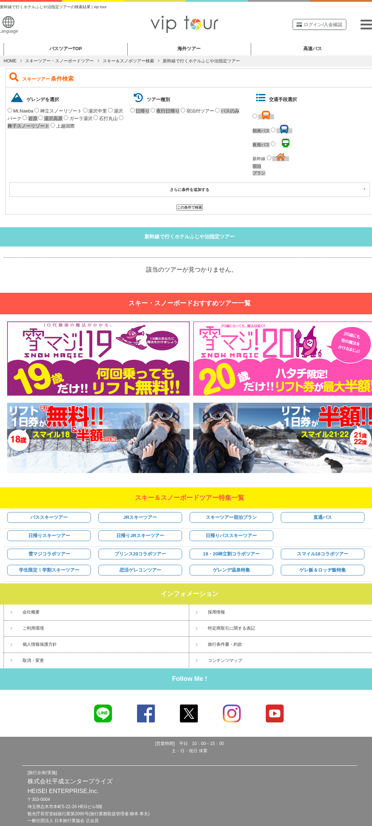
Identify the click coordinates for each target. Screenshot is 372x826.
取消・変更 (33, 660)
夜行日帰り (168, 111)
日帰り (143, 111)
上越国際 (65, 126)
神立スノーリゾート (61, 111)
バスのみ (230, 111)
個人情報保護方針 (40, 644)
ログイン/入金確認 (319, 24)
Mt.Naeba (23, 111)
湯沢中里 (97, 111)
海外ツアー (189, 48)
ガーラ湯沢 (81, 118)
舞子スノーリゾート (28, 126)
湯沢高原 (53, 118)
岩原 (33, 118)
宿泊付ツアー (200, 111)
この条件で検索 (189, 207)
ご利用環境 (33, 628)
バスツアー (65, 48)
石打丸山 (108, 118)
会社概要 (31, 612)
